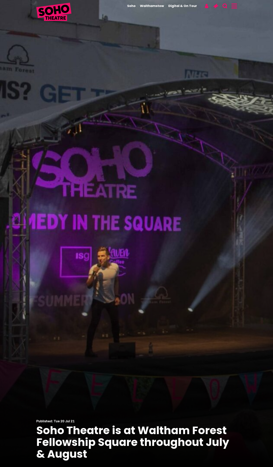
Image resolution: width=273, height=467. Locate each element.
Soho (131, 6)
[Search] (224, 6)
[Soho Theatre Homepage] (54, 12)
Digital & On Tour (182, 6)
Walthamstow (152, 6)
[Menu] (233, 6)
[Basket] (215, 6)
